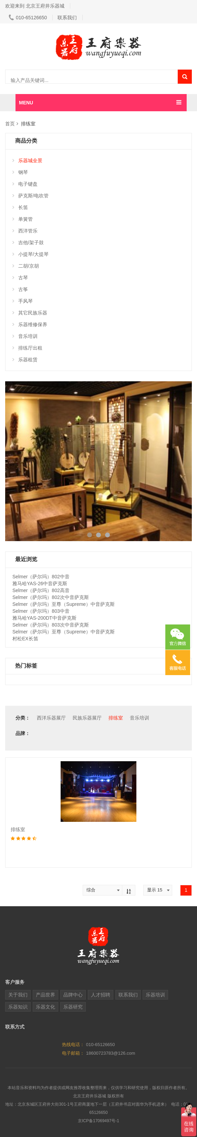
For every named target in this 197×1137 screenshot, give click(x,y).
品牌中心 (73, 995)
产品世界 (45, 995)
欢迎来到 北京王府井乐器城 (34, 6)
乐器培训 (155, 995)
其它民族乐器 (29, 313)
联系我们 (67, 17)
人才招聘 (100, 995)
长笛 (20, 207)
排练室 (115, 718)
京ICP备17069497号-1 (98, 1120)
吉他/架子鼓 (28, 242)
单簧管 (22, 219)
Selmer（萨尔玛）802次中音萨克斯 (50, 597)
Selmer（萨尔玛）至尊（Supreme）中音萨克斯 (63, 604)
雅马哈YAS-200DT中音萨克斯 (44, 618)
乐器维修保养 (29, 324)
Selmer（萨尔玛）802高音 (41, 590)
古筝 (20, 289)
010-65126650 (28, 17)
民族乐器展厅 (87, 718)
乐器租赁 (25, 359)
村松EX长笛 (25, 638)
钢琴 (20, 172)
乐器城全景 (27, 160)
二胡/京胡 (25, 266)
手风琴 (22, 301)
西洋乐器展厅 (51, 718)
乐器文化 (45, 1007)
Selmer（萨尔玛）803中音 (41, 611)
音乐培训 (25, 336)
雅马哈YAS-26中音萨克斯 (39, 583)
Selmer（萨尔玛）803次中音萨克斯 (50, 625)
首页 (10, 123)
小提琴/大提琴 (30, 254)
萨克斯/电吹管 (30, 195)
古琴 (20, 277)
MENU (26, 102)
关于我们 (18, 995)
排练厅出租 (27, 348)
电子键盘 (25, 184)
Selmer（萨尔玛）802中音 (41, 576)
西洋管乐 (25, 231)
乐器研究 (73, 1007)
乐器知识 (18, 1007)
